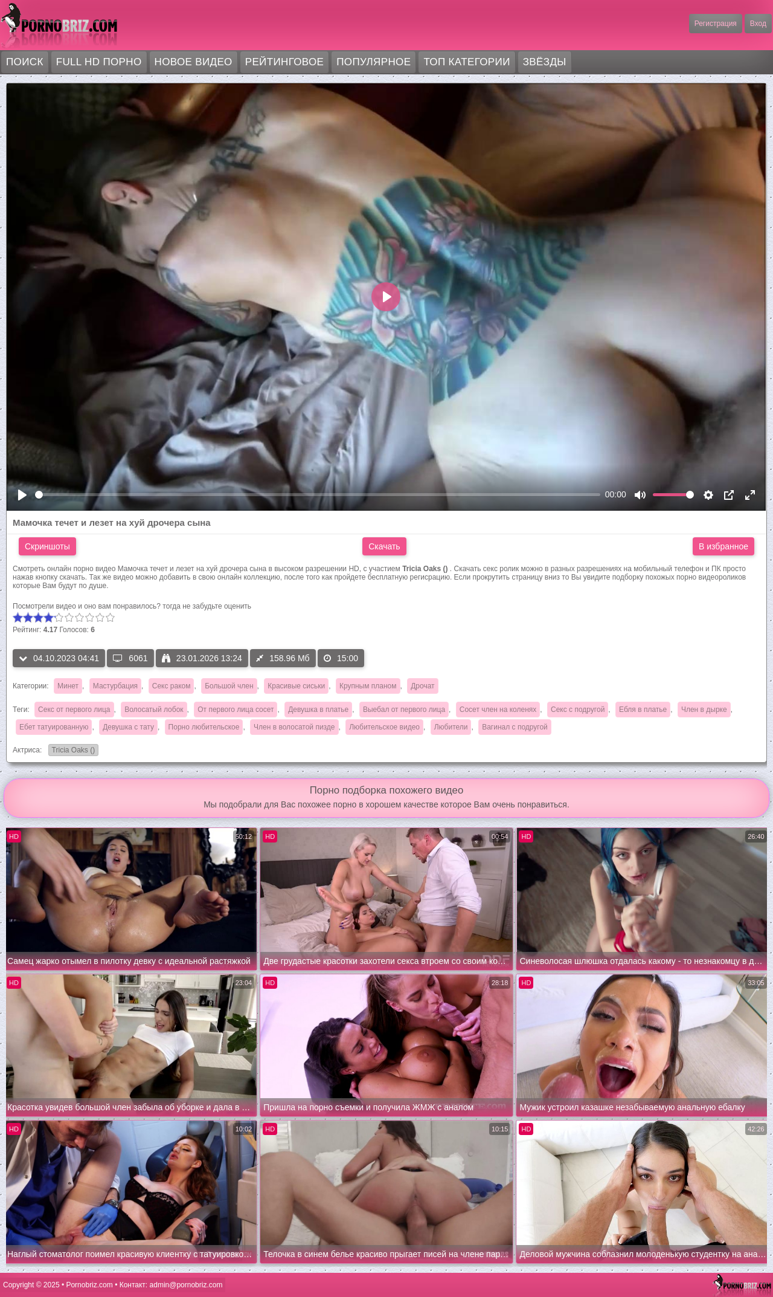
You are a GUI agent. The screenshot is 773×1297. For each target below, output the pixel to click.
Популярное (373, 62)
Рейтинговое (284, 62)
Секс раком (171, 686)
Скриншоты (47, 546)
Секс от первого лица (74, 709)
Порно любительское (204, 727)
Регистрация (715, 23)
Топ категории (466, 62)
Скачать (384, 546)
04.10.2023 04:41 (59, 658)
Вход (758, 23)
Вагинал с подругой (515, 727)
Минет (68, 686)
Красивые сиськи (296, 686)
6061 (130, 658)
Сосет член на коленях (498, 709)
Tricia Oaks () (71, 751)
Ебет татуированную (53, 727)
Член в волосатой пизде (294, 727)
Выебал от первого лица (404, 709)
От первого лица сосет (235, 709)
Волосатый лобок (153, 709)
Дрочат (422, 686)
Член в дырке (704, 709)
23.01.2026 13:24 (202, 658)
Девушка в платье (318, 709)
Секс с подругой (578, 709)
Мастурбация (115, 686)
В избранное (723, 546)
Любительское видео (384, 727)
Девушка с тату (128, 727)
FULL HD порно (99, 62)
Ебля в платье (643, 709)
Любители (451, 727)
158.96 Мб (282, 658)
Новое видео (194, 62)
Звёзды (544, 62)
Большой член (229, 686)
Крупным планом (368, 686)
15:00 (341, 658)
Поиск (24, 62)
